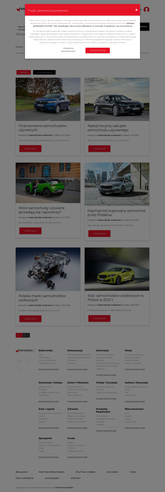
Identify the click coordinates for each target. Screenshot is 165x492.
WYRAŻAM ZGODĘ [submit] (97, 50)
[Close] (136, 7)
